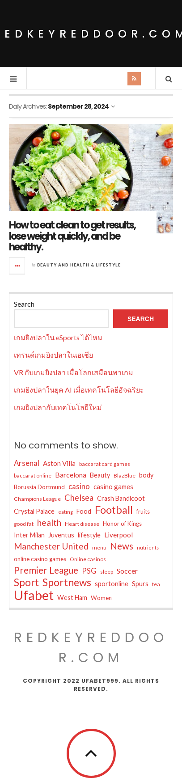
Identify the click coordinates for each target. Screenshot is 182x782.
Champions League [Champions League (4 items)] (37, 498)
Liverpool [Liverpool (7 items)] (118, 535)
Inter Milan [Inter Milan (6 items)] (29, 535)
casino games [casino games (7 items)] (113, 486)
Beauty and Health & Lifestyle (79, 264)
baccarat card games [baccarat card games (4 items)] (104, 464)
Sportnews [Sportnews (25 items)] (66, 582)
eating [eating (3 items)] (65, 512)
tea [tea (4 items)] (156, 584)
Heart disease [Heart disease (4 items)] (82, 523)
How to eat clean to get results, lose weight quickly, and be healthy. (72, 236)
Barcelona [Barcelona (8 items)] (70, 474)
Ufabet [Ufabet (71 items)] (34, 595)
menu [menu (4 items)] (99, 547)
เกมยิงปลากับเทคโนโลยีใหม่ (58, 407)
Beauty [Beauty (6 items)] (100, 475)
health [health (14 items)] (49, 522)
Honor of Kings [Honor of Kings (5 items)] (122, 523)
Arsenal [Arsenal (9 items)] (26, 463)
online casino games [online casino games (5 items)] (40, 558)
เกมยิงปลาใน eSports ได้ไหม (58, 337)
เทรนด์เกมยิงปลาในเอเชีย (53, 355)
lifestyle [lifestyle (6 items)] (89, 535)
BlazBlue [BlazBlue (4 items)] (124, 475)
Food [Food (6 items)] (83, 511)
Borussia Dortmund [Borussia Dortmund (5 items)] (39, 486)
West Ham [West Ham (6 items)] (72, 597)
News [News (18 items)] (121, 546)
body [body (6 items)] (146, 475)
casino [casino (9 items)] (79, 486)
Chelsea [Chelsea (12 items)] (78, 498)
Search (24, 304)
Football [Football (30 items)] (114, 509)
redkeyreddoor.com (91, 647)
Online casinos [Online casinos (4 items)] (88, 559)
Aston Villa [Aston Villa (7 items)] (59, 463)
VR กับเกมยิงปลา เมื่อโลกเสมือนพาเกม (73, 372)
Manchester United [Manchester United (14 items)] (51, 546)
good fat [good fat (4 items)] (24, 523)
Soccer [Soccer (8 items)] (127, 570)
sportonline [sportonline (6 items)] (111, 584)
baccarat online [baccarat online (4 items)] (32, 475)
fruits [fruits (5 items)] (143, 511)
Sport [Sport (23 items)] (26, 582)
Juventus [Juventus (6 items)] (61, 535)
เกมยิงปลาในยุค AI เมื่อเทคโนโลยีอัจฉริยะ (79, 389)
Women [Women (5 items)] (101, 597)
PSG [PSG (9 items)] (89, 570)
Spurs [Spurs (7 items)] (140, 583)
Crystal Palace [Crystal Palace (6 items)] (34, 511)
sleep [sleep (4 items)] (106, 571)
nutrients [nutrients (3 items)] (148, 547)
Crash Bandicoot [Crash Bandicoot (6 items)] (121, 498)
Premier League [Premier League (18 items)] (46, 570)
